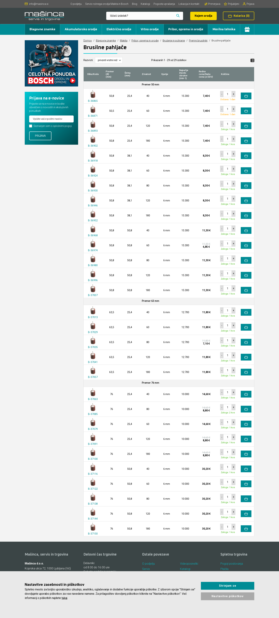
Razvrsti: (88, 60)
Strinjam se (227, 585)
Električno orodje (119, 29)
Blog (134, 3)
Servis (146, 569)
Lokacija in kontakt (188, 3)
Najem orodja (203, 15)
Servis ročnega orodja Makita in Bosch (106, 3)
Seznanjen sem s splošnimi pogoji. (52, 126)
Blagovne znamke (42, 29)
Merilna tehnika (224, 29)
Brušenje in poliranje (174, 40)
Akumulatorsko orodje (81, 29)
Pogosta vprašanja (164, 3)
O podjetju (76, 3)
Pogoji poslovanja (231, 563)
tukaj (64, 598)
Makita (123, 40)
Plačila (224, 569)
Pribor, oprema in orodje (185, 29)
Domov (87, 40)
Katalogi (145, 3)
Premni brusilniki (198, 40)
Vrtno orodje (150, 29)
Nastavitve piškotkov (228, 596)
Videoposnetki (189, 563)
